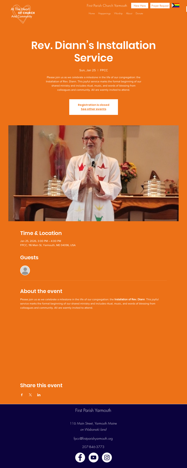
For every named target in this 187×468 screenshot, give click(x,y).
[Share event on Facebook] (21, 394)
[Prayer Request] (160, 6)
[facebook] (80, 457)
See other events (93, 109)
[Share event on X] (30, 394)
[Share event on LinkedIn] (39, 394)
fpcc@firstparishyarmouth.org (93, 438)
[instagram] (107, 457)
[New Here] (139, 6)
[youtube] (93, 457)
